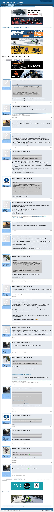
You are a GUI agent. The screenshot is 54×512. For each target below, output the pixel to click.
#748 (51, 230)
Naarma (4, 334)
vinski (4, 127)
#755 (51, 384)
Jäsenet (20, 4)
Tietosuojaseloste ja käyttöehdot (47, 510)
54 (24, 479)
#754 (51, 353)
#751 (51, 296)
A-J (3, 263)
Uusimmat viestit (12, 6)
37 (16, 479)
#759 (51, 462)
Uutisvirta (5, 4)
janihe (4, 242)
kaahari (4, 185)
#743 (51, 128)
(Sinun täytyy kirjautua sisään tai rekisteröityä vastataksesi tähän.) (41, 479)
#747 (51, 219)
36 (14, 479)
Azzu (4, 349)
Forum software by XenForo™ (10, 510)
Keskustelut (11, 4)
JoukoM (4, 113)
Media (16, 4)
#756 (51, 411)
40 (21, 479)
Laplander (5, 455)
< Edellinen (8, 479)
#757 (51, 426)
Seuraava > (4, 480)
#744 (51, 147)
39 (19, 479)
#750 (51, 282)
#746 (51, 198)
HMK (4, 87)
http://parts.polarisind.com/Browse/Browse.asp (21, 374)
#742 (51, 117)
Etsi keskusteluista (5, 6)
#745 (51, 174)
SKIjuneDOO (5, 209)
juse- (4, 307)
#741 (51, 102)
